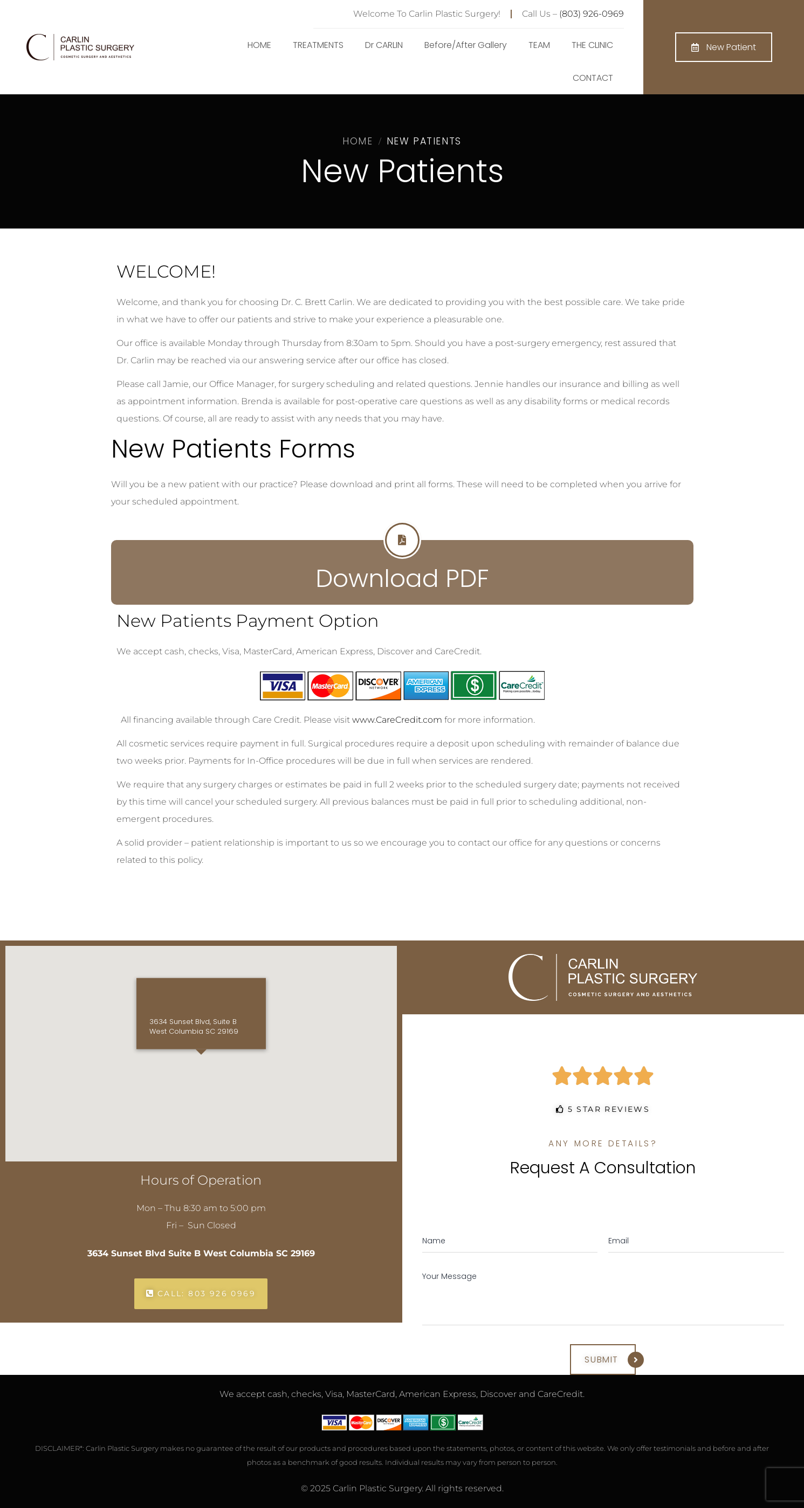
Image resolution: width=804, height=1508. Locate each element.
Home (357, 141)
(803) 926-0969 (591, 14)
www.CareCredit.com (397, 720)
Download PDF (402, 578)
